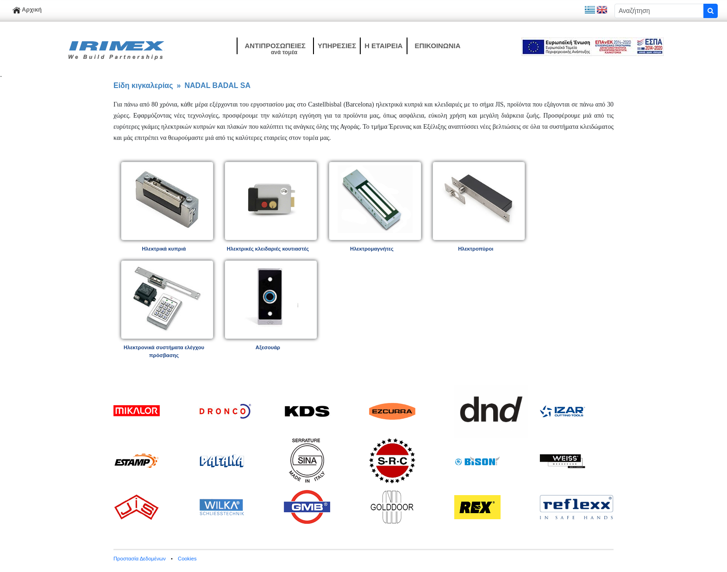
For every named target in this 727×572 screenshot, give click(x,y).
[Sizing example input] (659, 11)
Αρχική (27, 9)
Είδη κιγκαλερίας (143, 85)
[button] (275, 46)
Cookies (187, 558)
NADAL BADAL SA (217, 85)
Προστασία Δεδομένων (139, 558)
